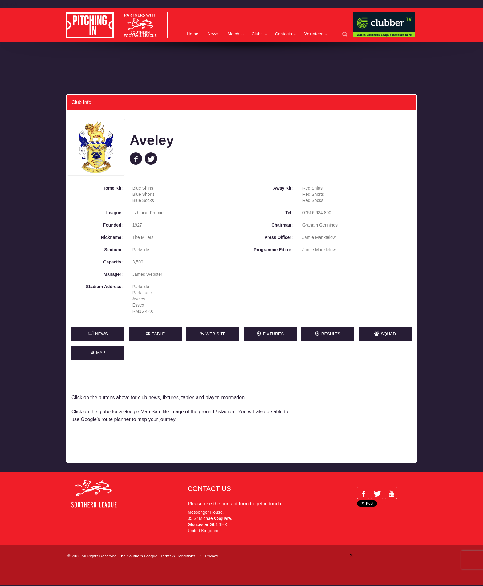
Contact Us (209, 489)
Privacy (211, 556)
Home (192, 33)
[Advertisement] (358, 414)
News (213, 33)
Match (233, 33)
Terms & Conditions (177, 556)
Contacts (283, 33)
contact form (235, 504)
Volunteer (313, 33)
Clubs (257, 33)
